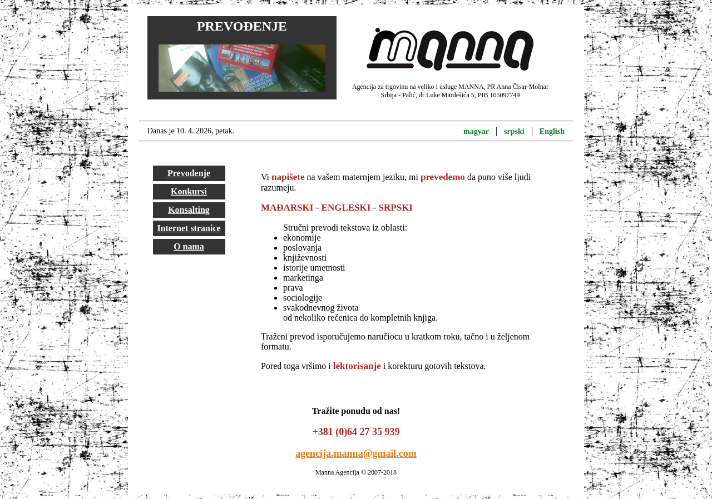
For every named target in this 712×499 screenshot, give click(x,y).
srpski (514, 131)
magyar (476, 131)
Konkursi (189, 191)
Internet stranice (188, 228)
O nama (189, 246)
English (552, 131)
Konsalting (189, 209)
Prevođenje (188, 173)
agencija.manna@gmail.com (356, 453)
